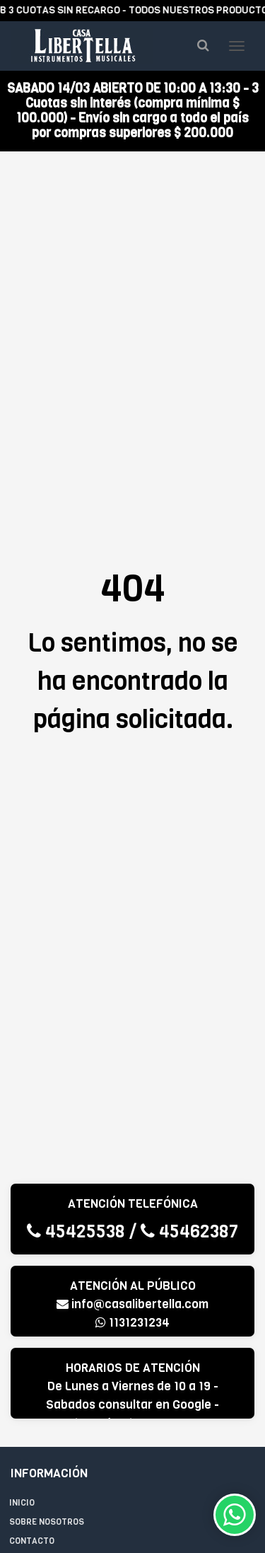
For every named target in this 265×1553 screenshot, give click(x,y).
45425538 (76, 1231)
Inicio (22, 1502)
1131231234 (132, 1323)
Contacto (31, 1541)
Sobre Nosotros (46, 1522)
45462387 (189, 1231)
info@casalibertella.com (132, 1304)
